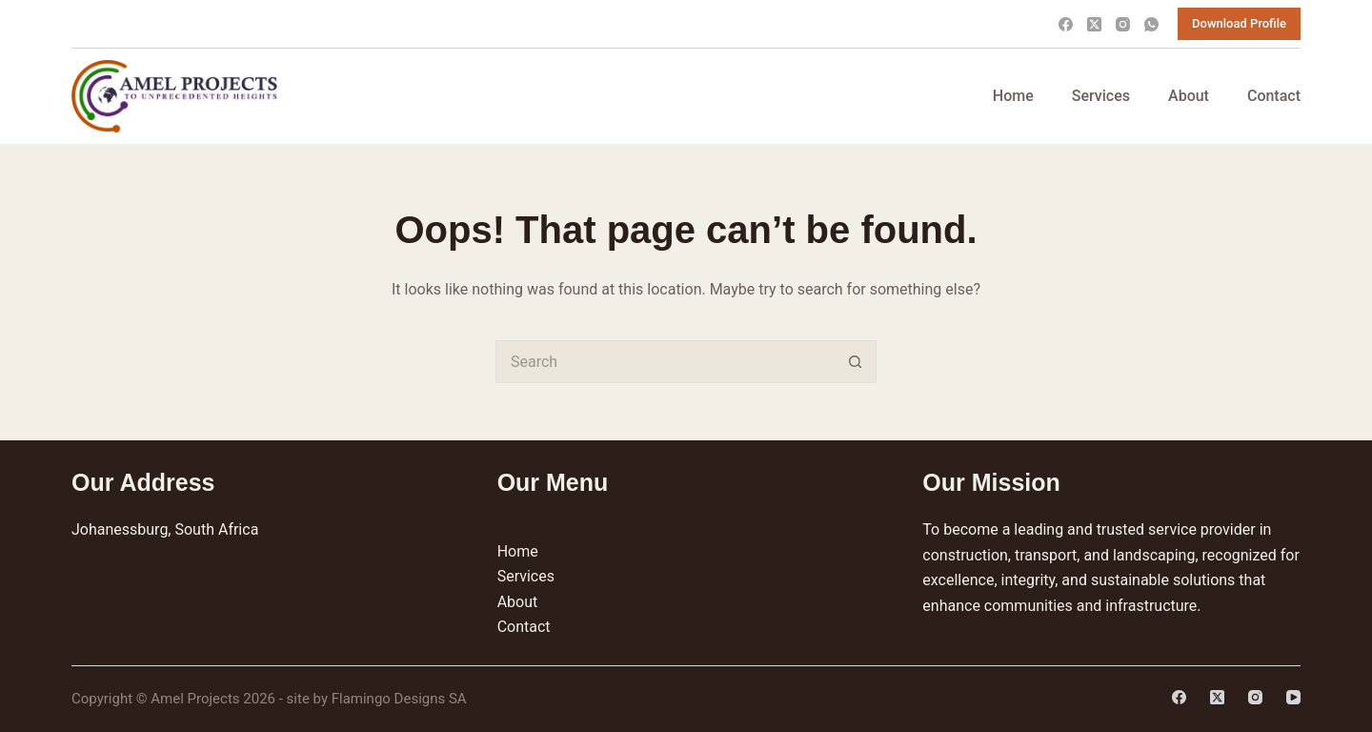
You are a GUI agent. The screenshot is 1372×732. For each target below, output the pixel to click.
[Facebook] (1066, 24)
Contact (1274, 96)
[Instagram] (1123, 24)
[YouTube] (1293, 697)
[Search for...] (664, 361)
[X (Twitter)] (1094, 24)
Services (1101, 96)
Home (1013, 96)
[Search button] (855, 361)
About (1188, 96)
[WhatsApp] (1151, 24)
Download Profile (1239, 23)
